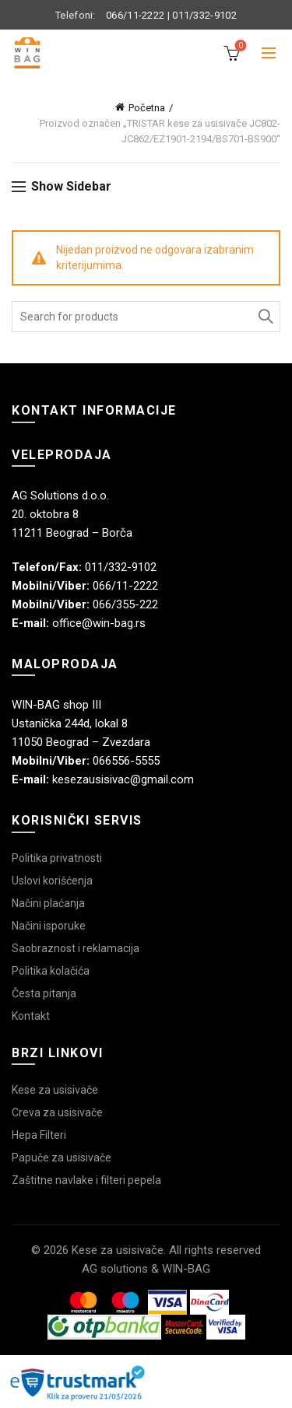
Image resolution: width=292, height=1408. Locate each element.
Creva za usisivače (57, 1112)
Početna (146, 108)
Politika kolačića (51, 971)
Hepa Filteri (39, 1135)
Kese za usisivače (55, 1090)
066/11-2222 (135, 15)
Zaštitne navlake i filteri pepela (86, 1180)
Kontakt (31, 1016)
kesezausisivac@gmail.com (123, 779)
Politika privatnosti (57, 858)
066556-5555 (126, 761)
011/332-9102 (204, 15)
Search (264, 316)
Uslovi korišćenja (52, 880)
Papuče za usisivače (61, 1157)
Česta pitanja (44, 993)
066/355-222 (125, 604)
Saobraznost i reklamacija (75, 948)
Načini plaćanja (48, 903)
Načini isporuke (49, 925)
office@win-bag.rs (99, 623)
